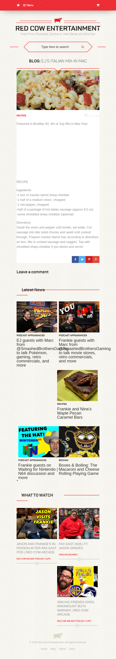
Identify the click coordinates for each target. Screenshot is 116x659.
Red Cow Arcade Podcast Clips (34, 558)
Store (72, 648)
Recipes (21, 115)
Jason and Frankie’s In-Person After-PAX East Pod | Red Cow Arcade (36, 548)
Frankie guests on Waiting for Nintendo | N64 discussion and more (38, 471)
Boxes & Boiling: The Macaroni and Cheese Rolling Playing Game (79, 469)
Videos (62, 648)
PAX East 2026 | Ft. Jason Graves (73, 546)
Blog (53, 648)
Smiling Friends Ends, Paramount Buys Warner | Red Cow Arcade (76, 608)
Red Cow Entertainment (51, 642)
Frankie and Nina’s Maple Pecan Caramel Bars (74, 413)
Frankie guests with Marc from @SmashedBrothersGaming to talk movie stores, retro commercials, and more (79, 350)
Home (44, 648)
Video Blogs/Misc (68, 554)
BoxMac (64, 460)
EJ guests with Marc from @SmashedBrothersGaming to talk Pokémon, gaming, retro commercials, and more (37, 352)
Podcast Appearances (31, 335)
